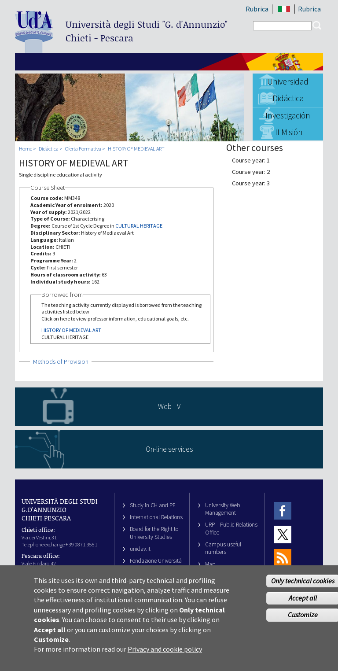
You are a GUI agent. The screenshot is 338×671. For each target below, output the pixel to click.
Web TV (169, 406)
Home (25, 148)
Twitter (282, 534)
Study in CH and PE (153, 505)
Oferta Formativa (83, 148)
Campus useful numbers (223, 548)
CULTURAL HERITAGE (138, 225)
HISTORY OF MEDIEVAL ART (136, 148)
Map (210, 564)
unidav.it (140, 549)
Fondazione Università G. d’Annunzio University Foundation (156, 568)
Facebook (282, 510)
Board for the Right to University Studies (154, 532)
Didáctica (288, 98)
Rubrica (257, 8)
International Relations (156, 517)
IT (284, 9)
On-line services (169, 449)
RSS (282, 557)
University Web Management (222, 508)
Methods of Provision (60, 361)
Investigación (287, 115)
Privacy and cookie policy (165, 655)
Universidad (288, 81)
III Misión (288, 132)
